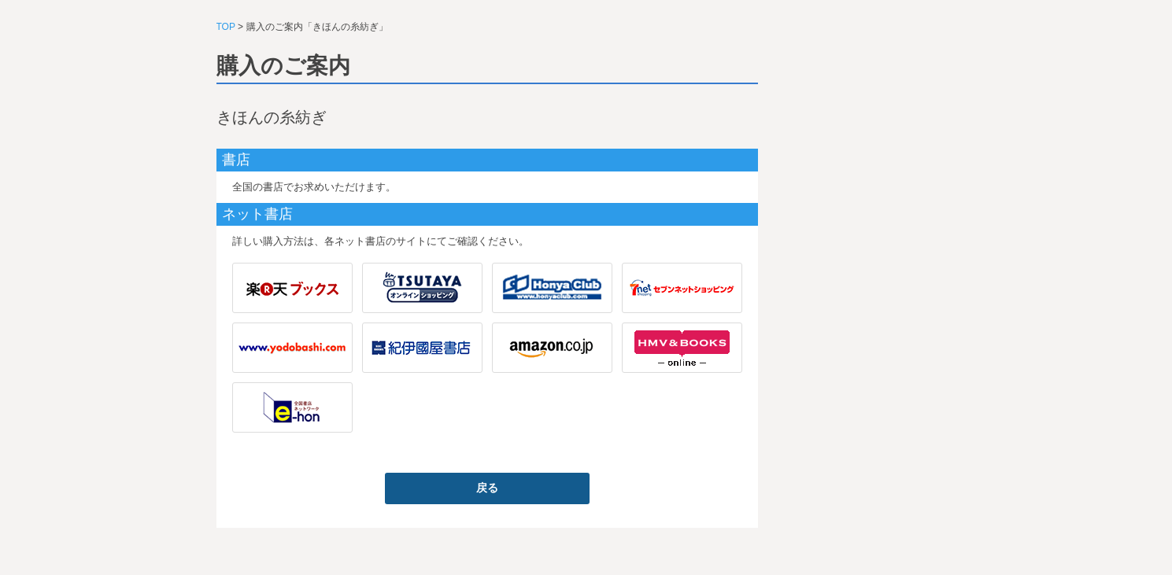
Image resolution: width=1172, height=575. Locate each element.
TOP (225, 26)
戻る (487, 487)
